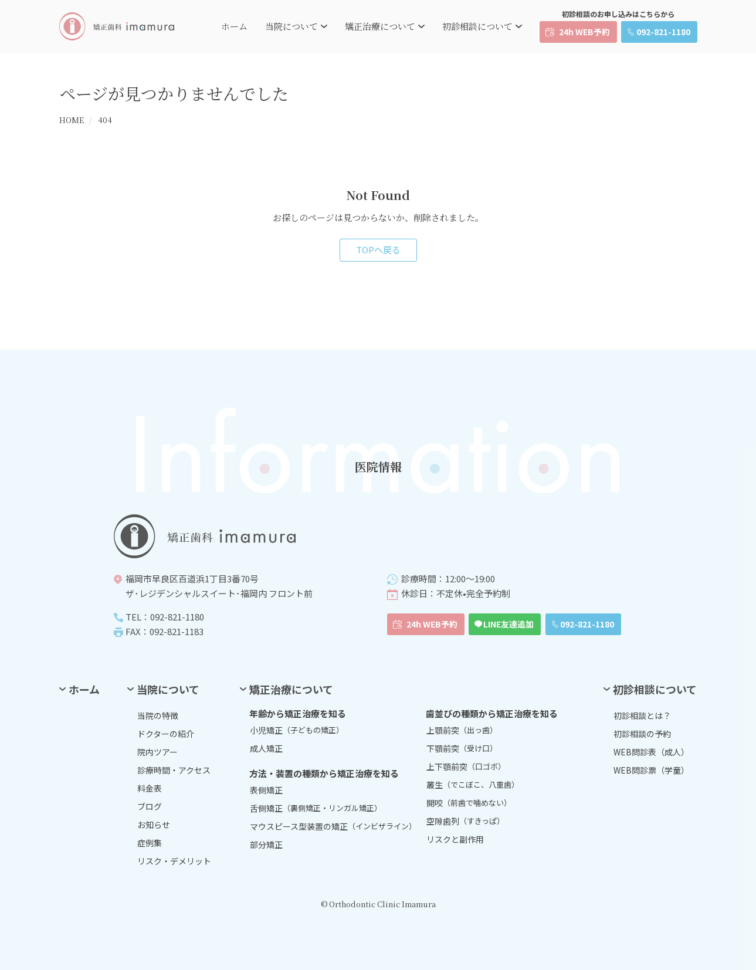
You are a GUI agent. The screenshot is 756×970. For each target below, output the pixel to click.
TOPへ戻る (378, 249)
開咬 (468, 803)
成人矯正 (266, 748)
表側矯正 (266, 790)
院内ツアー (157, 752)
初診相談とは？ (642, 715)
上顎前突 (461, 730)
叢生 (472, 785)
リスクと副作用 (455, 839)
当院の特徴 (157, 715)
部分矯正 (266, 844)
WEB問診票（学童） (651, 770)
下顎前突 (461, 748)
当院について (291, 26)
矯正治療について (380, 26)
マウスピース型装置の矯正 (333, 826)
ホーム (234, 26)
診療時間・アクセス (174, 770)
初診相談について (477, 26)
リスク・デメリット (174, 861)
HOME (71, 120)
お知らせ (153, 824)
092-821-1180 (663, 32)
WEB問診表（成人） (651, 752)
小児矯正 (297, 730)
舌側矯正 (316, 808)
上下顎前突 (466, 766)
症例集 (149, 843)
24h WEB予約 (584, 32)
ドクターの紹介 (165, 734)
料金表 (149, 788)
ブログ (149, 806)
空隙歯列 (465, 821)
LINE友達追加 (508, 624)
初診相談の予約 (642, 734)
